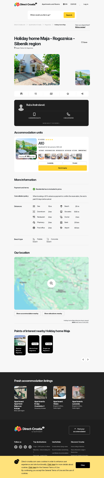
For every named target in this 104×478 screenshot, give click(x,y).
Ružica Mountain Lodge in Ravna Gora (78, 451)
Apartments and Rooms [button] (51, 4)
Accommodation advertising (60, 450)
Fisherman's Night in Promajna (79, 455)
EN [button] (65, 4)
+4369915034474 (34, 116)
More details (82, 150)
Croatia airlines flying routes (60, 446)
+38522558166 (68, 116)
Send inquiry (62, 168)
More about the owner (51, 123)
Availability (50, 163)
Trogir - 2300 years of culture (41, 446)
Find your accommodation (79, 430)
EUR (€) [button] (73, 4)
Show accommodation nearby (27, 314)
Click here (51, 464)
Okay (83, 465)
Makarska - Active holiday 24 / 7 (41, 451)
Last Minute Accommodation (60, 453)
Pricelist (75, 163)
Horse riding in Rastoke (77, 446)
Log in (86, 4)
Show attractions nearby (53, 314)
